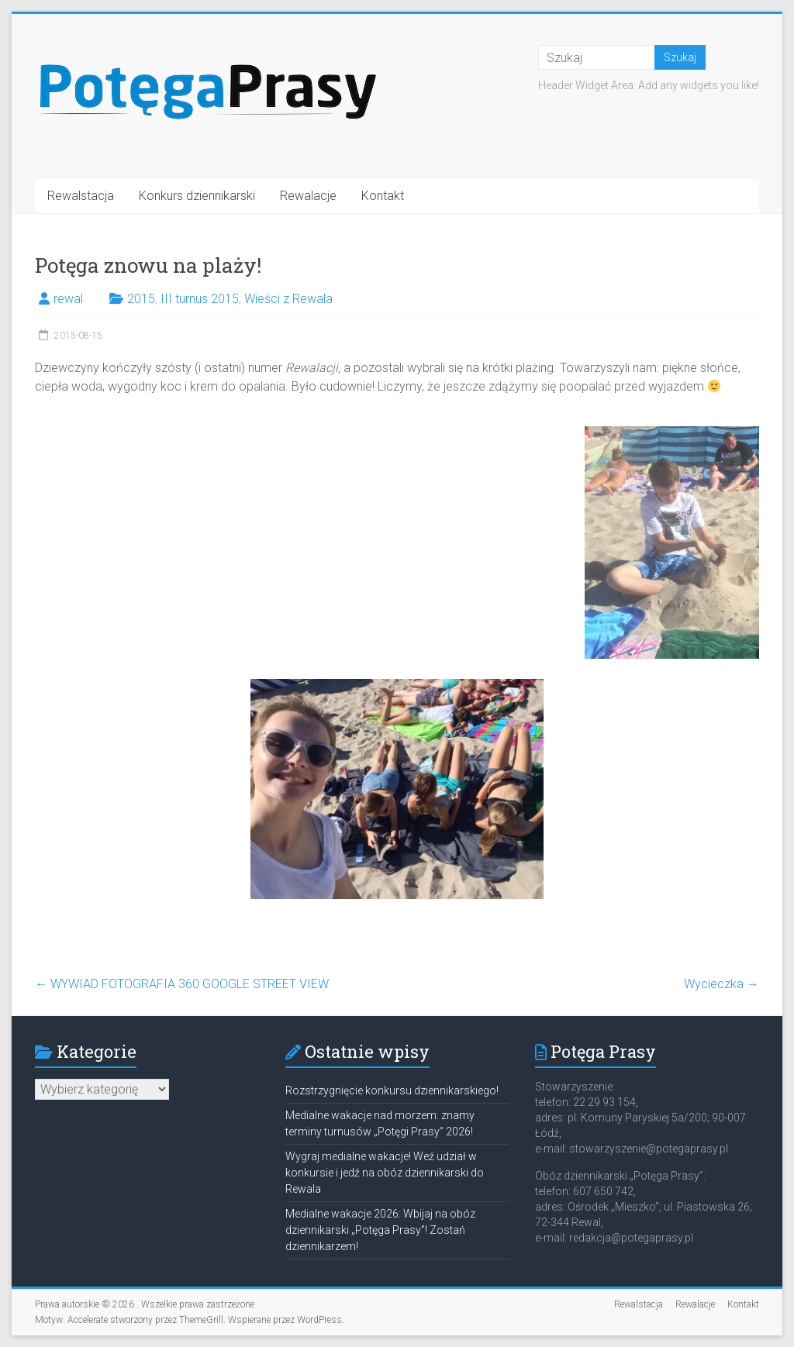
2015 (141, 298)
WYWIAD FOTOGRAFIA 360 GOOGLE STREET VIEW (182, 984)
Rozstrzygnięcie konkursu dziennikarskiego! (392, 1090)
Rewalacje (308, 195)
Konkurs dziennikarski (197, 195)
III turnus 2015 (200, 298)
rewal (68, 298)
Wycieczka (721, 984)
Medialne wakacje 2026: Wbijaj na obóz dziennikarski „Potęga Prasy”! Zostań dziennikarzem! (380, 1229)
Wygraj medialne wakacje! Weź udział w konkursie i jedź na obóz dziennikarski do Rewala (384, 1172)
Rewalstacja (80, 195)
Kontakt (382, 195)
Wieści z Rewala (288, 298)
